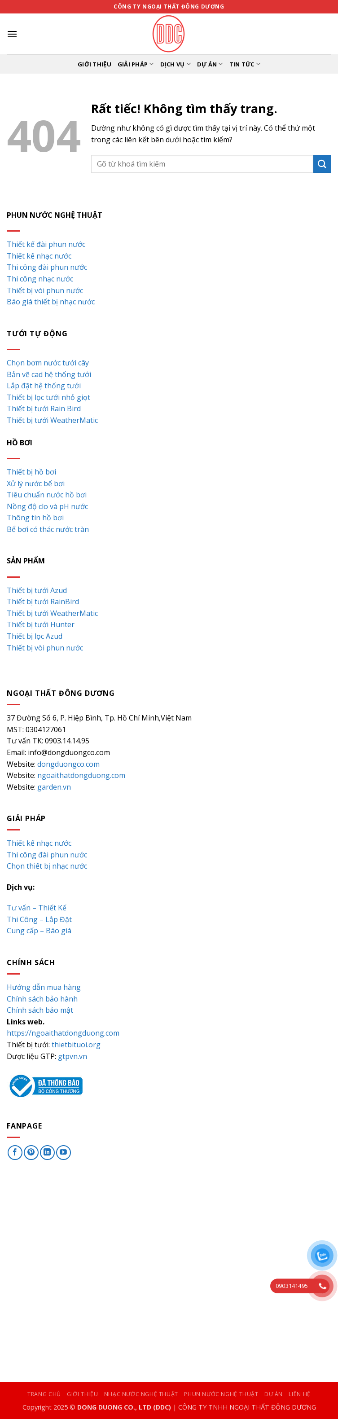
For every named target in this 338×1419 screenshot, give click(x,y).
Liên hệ (299, 1394)
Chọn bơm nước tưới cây (48, 363)
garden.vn (54, 787)
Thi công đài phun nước (47, 267)
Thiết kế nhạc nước (39, 256)
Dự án (210, 64)
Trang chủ (44, 1394)
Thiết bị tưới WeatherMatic (52, 420)
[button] (12, 34)
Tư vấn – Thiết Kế (36, 908)
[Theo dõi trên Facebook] (15, 1152)
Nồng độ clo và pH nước (47, 506)
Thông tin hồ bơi (35, 518)
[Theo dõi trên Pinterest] (31, 1152)
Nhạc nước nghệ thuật (141, 1394)
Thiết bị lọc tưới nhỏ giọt (48, 397)
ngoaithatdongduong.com (81, 775)
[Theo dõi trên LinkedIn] (47, 1152)
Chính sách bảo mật (40, 1010)
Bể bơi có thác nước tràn (48, 529)
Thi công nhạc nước (40, 279)
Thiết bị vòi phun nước (45, 290)
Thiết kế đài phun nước (46, 244)
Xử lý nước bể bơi (36, 483)
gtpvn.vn (72, 1056)
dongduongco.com (68, 764)
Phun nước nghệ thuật (221, 1394)
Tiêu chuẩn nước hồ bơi (47, 495)
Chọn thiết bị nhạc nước (47, 866)
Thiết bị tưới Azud (37, 590)
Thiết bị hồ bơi (31, 472)
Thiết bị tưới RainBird (43, 601)
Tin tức (244, 64)
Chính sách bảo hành (42, 999)
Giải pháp (136, 64)
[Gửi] (322, 163)
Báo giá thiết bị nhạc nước (51, 302)
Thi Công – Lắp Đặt (39, 919)
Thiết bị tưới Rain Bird (44, 408)
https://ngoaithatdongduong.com (63, 1033)
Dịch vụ (175, 64)
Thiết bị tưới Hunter (41, 624)
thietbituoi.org (76, 1045)
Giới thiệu (94, 64)
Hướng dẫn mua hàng (44, 987)
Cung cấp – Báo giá (39, 931)
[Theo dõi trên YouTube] (63, 1152)
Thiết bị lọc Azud (34, 636)
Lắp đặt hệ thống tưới (44, 386)
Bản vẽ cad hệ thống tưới (49, 374)
